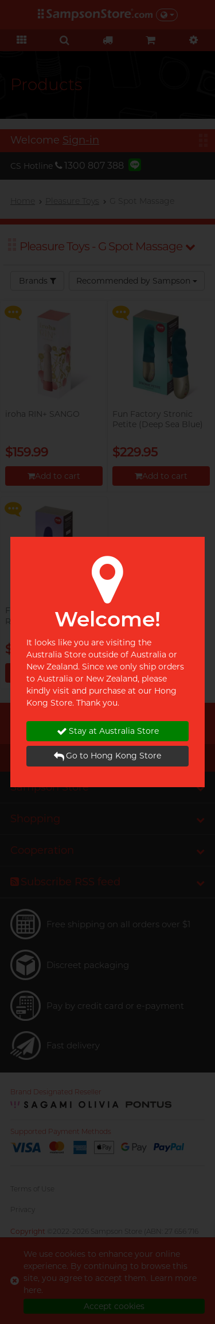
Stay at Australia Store (108, 731)
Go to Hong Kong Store (107, 755)
